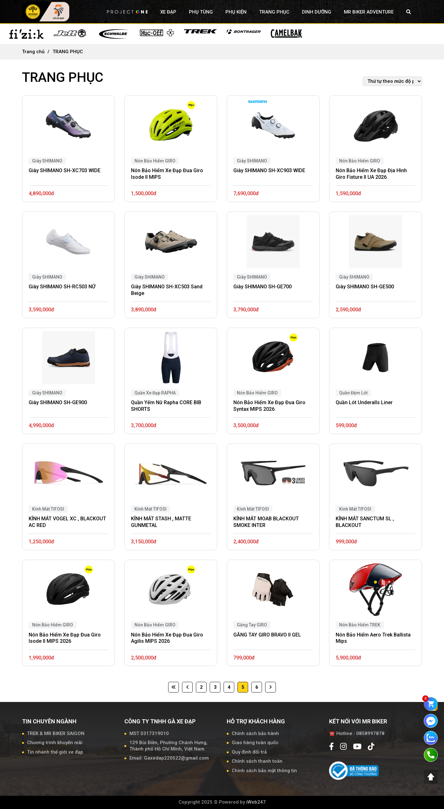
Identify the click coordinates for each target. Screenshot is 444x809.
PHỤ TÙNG (201, 12)
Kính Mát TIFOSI (48, 509)
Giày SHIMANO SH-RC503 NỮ (62, 287)
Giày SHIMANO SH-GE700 (262, 287)
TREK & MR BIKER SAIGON (55, 733)
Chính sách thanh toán (257, 761)
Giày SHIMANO (47, 160)
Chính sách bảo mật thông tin (264, 770)
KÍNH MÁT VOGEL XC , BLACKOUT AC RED (67, 522)
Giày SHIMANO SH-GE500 (365, 287)
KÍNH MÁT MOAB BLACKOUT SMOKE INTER (266, 522)
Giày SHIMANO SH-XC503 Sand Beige (166, 290)
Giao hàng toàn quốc (255, 742)
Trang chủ (33, 51)
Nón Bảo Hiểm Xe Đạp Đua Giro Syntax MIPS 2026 (269, 405)
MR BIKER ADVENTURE (369, 12)
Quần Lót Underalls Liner (364, 402)
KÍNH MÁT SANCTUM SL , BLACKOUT (365, 522)
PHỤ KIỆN (236, 12)
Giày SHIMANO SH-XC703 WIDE (64, 170)
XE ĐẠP (168, 12)
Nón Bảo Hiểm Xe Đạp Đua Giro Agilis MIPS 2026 (167, 638)
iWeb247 (256, 802)
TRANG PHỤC (274, 12)
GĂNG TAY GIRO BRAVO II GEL (267, 635)
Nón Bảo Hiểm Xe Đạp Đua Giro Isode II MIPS (167, 173)
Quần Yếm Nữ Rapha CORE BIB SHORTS (166, 405)
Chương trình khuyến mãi (55, 742)
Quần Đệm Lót (353, 392)
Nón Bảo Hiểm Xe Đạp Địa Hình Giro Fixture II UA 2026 (371, 173)
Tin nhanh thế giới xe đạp (55, 752)
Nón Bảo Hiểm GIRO (154, 160)
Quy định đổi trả (249, 752)
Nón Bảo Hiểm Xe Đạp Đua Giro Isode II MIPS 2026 (65, 638)
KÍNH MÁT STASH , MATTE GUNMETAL (161, 522)
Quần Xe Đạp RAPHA (155, 392)
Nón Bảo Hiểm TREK (359, 624)
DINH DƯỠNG (316, 12)
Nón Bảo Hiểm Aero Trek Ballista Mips (373, 638)
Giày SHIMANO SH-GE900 (58, 402)
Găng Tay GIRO (252, 624)
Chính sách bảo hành (255, 733)
